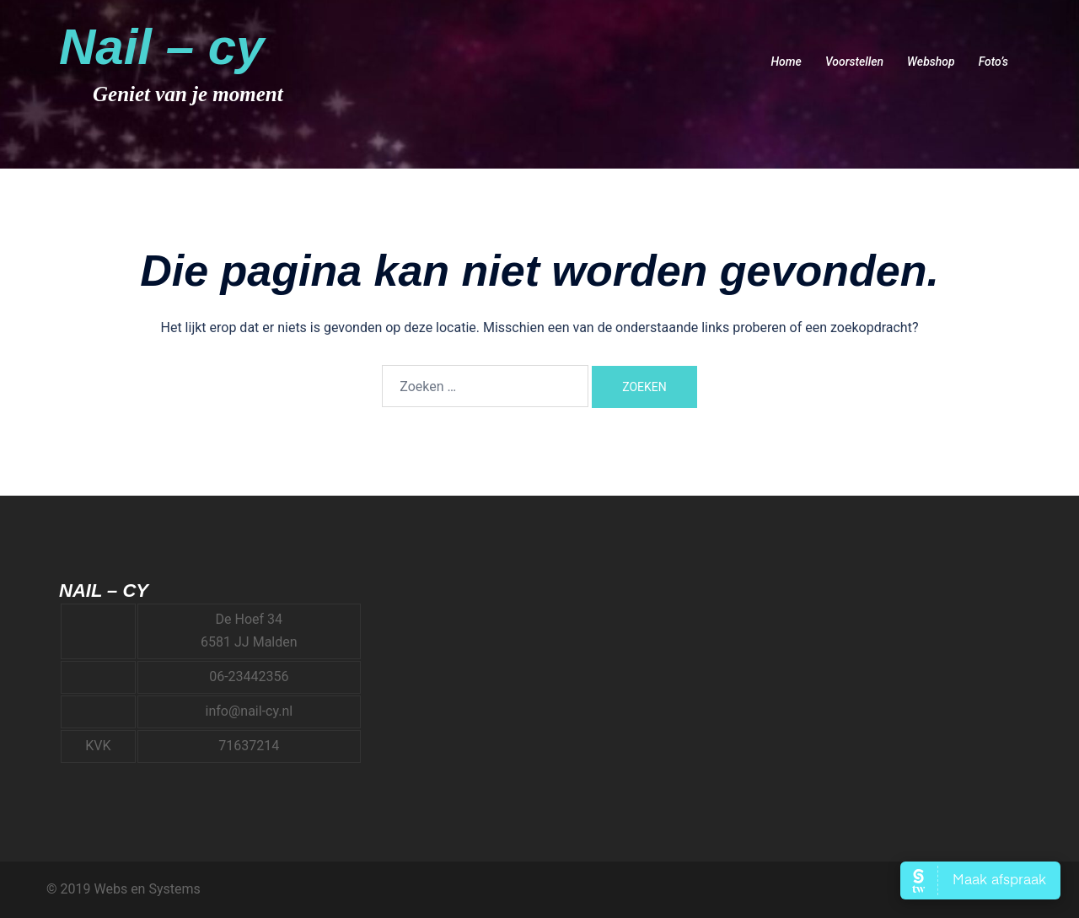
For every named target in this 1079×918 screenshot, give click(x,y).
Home (785, 61)
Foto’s (993, 61)
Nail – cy (162, 47)
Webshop (931, 61)
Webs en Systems (147, 889)
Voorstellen (854, 61)
